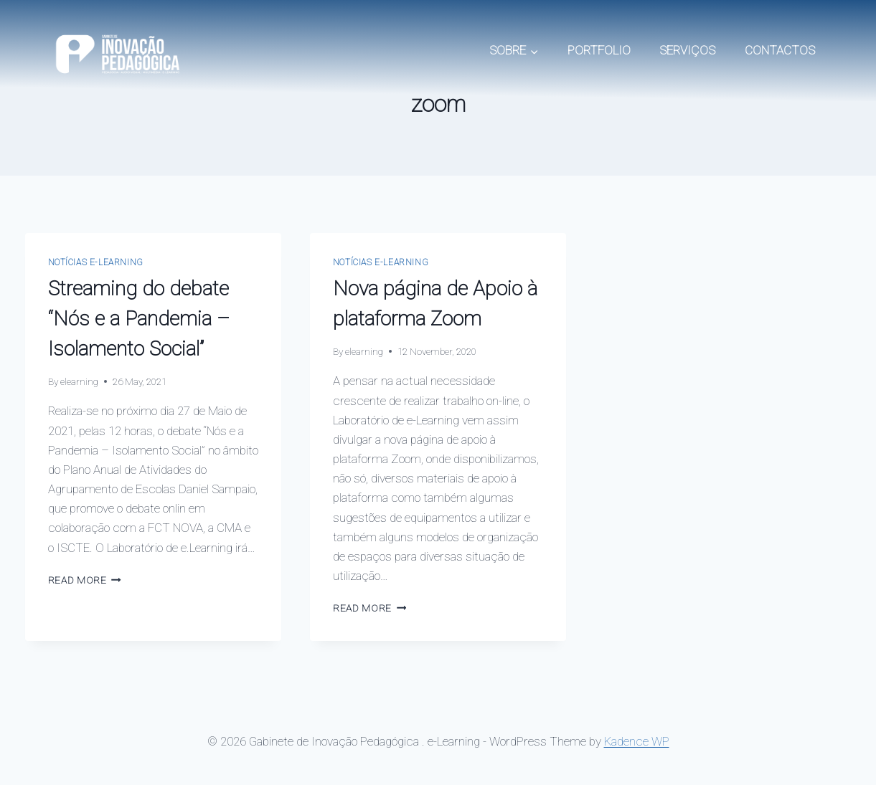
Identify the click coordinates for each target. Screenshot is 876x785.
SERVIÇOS (687, 50)
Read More (85, 580)
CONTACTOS (780, 50)
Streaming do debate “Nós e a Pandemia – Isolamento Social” (139, 319)
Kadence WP (636, 741)
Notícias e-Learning (95, 262)
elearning (79, 381)
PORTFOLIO (599, 50)
